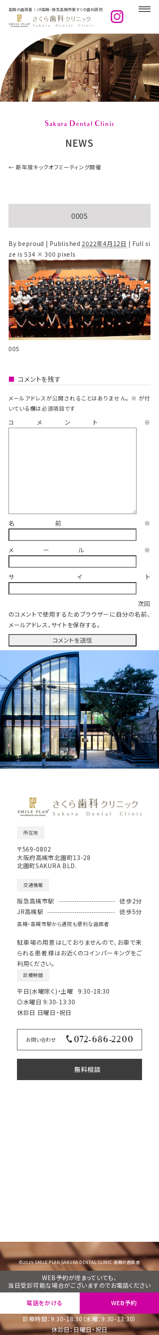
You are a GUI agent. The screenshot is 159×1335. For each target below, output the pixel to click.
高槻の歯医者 (127, 1262)
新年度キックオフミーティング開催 (54, 167)
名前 (79, 523)
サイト (79, 576)
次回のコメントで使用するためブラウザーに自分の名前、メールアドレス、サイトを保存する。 (79, 614)
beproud (31, 243)
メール (79, 550)
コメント (79, 422)
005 (14, 348)
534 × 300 (40, 254)
